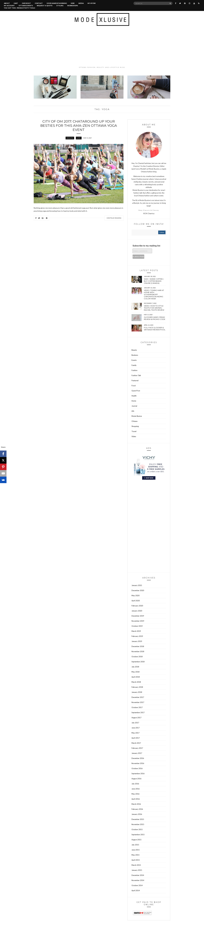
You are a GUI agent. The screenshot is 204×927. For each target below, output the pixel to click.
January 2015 (137, 870)
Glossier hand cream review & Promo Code (154, 318)
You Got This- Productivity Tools (19, 8)
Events (134, 360)
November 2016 (138, 763)
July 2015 (135, 845)
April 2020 (136, 601)
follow (162, 232)
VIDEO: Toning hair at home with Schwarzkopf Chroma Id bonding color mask (154, 294)
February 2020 (137, 606)
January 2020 (137, 611)
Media (81, 3)
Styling (59, 6)
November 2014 (138, 880)
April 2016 (136, 799)
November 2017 (138, 702)
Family (134, 365)
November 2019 (138, 621)
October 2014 (137, 885)
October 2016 (137, 768)
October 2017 (137, 707)
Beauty (134, 350)
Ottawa (134, 421)
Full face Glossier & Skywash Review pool (154, 329)
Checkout (26, 3)
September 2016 (138, 773)
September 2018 (138, 662)
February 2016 (137, 809)
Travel (134, 431)
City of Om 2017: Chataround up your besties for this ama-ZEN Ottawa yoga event (78, 125)
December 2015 (138, 819)
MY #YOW (92, 3)
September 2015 (138, 835)
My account (9, 6)
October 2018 (137, 657)
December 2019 (138, 616)
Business (135, 355)
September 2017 (138, 712)
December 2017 (138, 697)
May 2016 (135, 794)
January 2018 (137, 692)
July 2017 (135, 723)
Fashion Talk (136, 375)
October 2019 (137, 626)
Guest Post (136, 391)
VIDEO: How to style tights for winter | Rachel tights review (154, 308)
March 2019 (136, 631)
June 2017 (136, 728)
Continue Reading (114, 218)
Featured (135, 380)
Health (70, 138)
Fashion (134, 370)
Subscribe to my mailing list (146, 246)
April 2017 (136, 738)
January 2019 (137, 641)
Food (134, 386)
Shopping (135, 426)
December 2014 (138, 875)
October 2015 (137, 829)
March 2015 (136, 865)
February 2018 (137, 687)
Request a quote (44, 6)
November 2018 (138, 651)
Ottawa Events (26, 6)
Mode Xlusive (137, 416)
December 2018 (138, 646)
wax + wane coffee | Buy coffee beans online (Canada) (153, 281)
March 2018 (136, 682)
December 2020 (138, 590)
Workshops (72, 6)
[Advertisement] (102, 46)
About (7, 3)
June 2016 (136, 789)
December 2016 (138, 758)
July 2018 (135, 667)
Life (79, 138)
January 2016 (137, 814)
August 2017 (136, 718)
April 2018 (136, 677)
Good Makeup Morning (57, 3)
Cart (16, 3)
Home (134, 401)
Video (134, 436)
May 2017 (135, 733)
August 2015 (136, 840)
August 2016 (136, 779)
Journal (134, 406)
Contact (39, 3)
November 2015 (138, 824)
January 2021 (137, 585)
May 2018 (135, 672)
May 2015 (135, 855)
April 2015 (136, 860)
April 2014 (136, 890)
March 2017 (136, 743)
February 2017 (137, 748)
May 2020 (135, 595)
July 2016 (135, 784)
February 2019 (137, 636)
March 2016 (136, 804)
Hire (73, 3)
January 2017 (137, 753)
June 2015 (136, 850)
